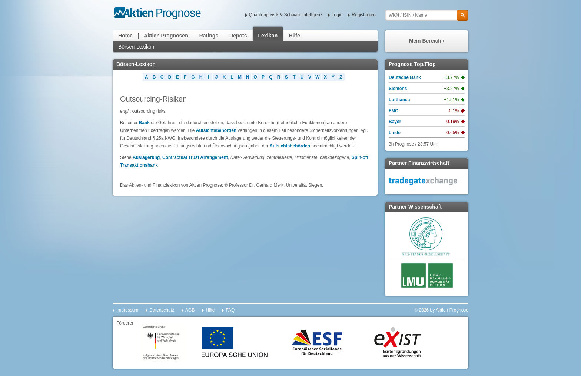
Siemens (398, 88)
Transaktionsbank (139, 165)
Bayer (395, 121)
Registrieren (364, 14)
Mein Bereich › (427, 41)
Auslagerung (146, 157)
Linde (395, 132)
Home (125, 35)
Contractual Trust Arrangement (195, 157)
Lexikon (268, 35)
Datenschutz (161, 310)
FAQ (230, 310)
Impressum (127, 310)
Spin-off (360, 157)
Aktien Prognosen (166, 35)
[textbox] (426, 15)
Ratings (208, 35)
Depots (238, 35)
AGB (190, 310)
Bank (144, 122)
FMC (393, 110)
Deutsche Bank (405, 77)
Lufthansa (399, 99)
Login (337, 14)
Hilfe (294, 35)
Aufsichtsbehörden (216, 130)
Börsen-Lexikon (136, 46)
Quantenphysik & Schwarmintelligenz (285, 14)
